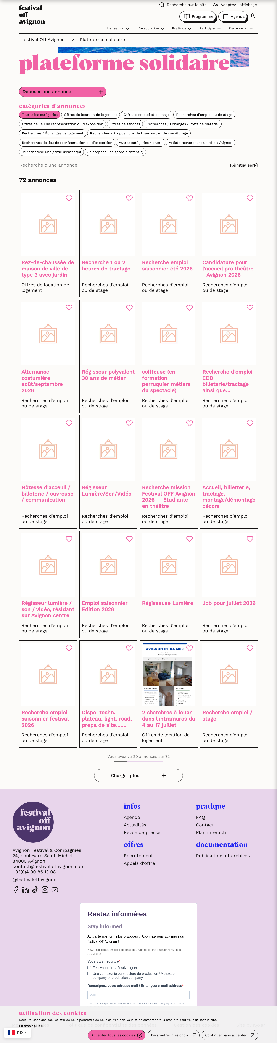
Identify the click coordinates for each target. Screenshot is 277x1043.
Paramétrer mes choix (169, 1035)
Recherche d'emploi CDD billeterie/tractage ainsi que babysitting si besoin (228, 381)
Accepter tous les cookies (113, 1035)
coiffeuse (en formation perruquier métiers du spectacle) (166, 381)
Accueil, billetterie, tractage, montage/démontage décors (228, 497)
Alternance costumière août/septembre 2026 (42, 381)
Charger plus (128, 776)
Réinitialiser (244, 165)
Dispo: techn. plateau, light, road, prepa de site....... (107, 719)
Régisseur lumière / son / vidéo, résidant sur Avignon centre (47, 609)
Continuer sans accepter (226, 1035)
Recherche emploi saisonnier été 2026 (167, 265)
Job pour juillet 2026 (229, 603)
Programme (197, 16)
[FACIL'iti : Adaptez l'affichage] (235, 4)
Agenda (233, 16)
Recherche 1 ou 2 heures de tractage (106, 265)
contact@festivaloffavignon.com (49, 866)
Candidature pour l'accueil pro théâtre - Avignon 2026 (227, 268)
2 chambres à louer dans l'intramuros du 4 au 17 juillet (168, 719)
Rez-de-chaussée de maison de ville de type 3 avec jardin (47, 268)
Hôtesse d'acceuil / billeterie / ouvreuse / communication (47, 494)
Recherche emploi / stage (227, 716)
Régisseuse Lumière (167, 603)
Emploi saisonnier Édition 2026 (104, 606)
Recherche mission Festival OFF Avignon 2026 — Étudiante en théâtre (168, 497)
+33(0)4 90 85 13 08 (34, 872)
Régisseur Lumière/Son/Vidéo (106, 491)
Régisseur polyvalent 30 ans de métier (108, 375)
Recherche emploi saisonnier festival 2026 (44, 719)
